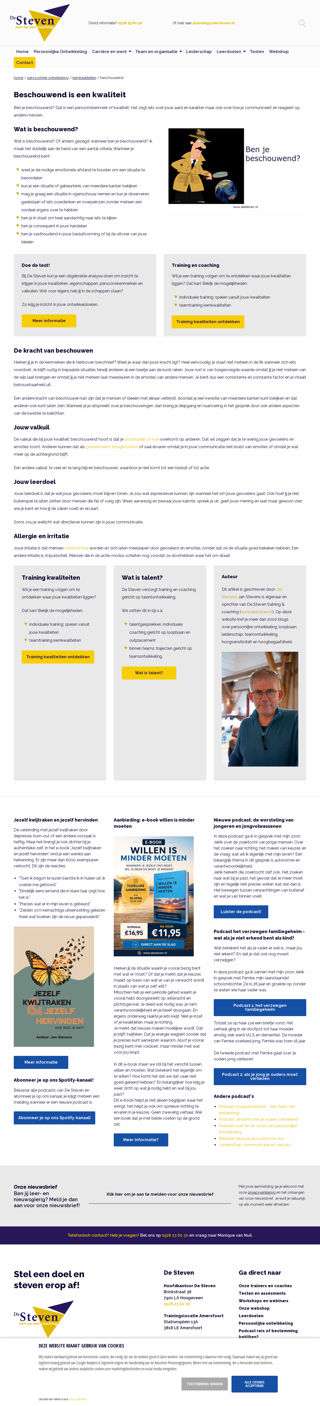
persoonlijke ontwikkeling (47, 78)
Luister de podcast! (241, 911)
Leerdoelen (251, 1315)
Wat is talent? (149, 672)
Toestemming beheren (204, 1383)
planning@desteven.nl (214, 23)
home (18, 78)
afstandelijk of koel (141, 439)
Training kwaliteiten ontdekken (208, 321)
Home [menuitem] (22, 51)
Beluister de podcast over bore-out (251, 1138)
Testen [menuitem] (257, 51)
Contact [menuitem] (24, 62)
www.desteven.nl (256, 611)
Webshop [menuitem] (279, 51)
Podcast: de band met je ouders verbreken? (259, 1119)
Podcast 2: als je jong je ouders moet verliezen (260, 1076)
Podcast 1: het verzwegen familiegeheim (260, 1007)
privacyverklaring (262, 1192)
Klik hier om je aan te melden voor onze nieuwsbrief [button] (160, 1194)
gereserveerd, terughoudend (112, 446)
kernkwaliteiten (84, 78)
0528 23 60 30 (130, 23)
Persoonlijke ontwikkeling (266, 1323)
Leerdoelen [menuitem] (229, 51)
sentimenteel (76, 548)
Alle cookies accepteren (254, 1384)
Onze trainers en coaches (265, 1285)
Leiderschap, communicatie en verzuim (255, 1144)
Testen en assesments (262, 1293)
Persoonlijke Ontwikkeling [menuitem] (60, 51)
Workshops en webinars (263, 1300)
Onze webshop (254, 1308)
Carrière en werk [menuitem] (109, 51)
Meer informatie (49, 320)
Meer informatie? (140, 1139)
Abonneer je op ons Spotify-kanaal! (54, 1117)
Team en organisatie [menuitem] (156, 51)
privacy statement (77, 1399)
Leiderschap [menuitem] (199, 51)
